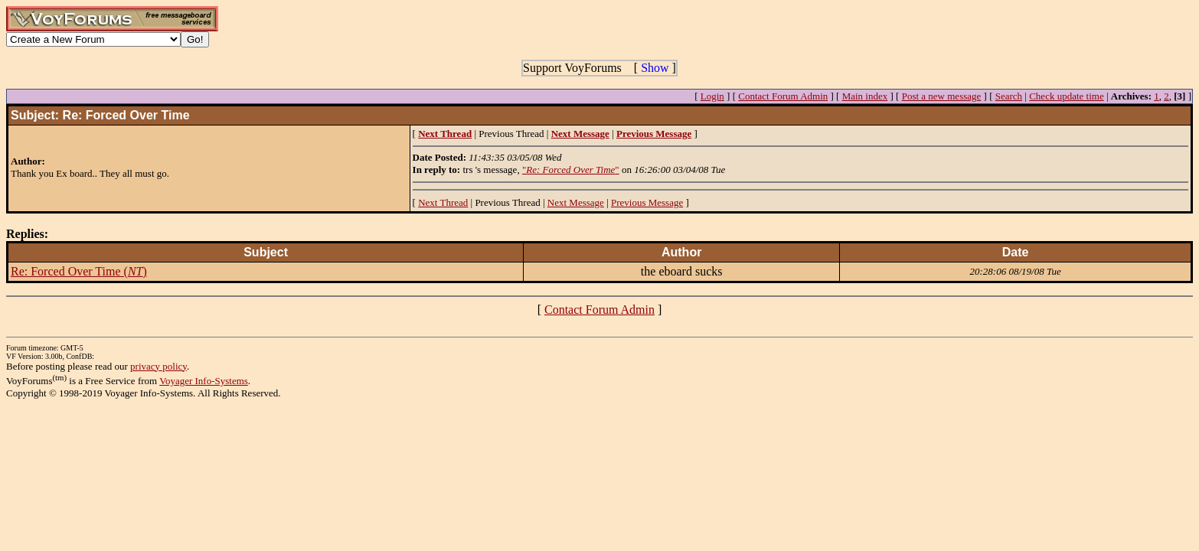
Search (1008, 96)
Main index (865, 96)
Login (712, 96)
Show (654, 67)
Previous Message (647, 202)
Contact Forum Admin (783, 96)
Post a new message (942, 96)
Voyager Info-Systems (203, 380)
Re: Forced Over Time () (79, 271)
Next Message (575, 202)
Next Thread (443, 202)
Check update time (1066, 96)
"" (570, 169)
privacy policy (158, 366)
